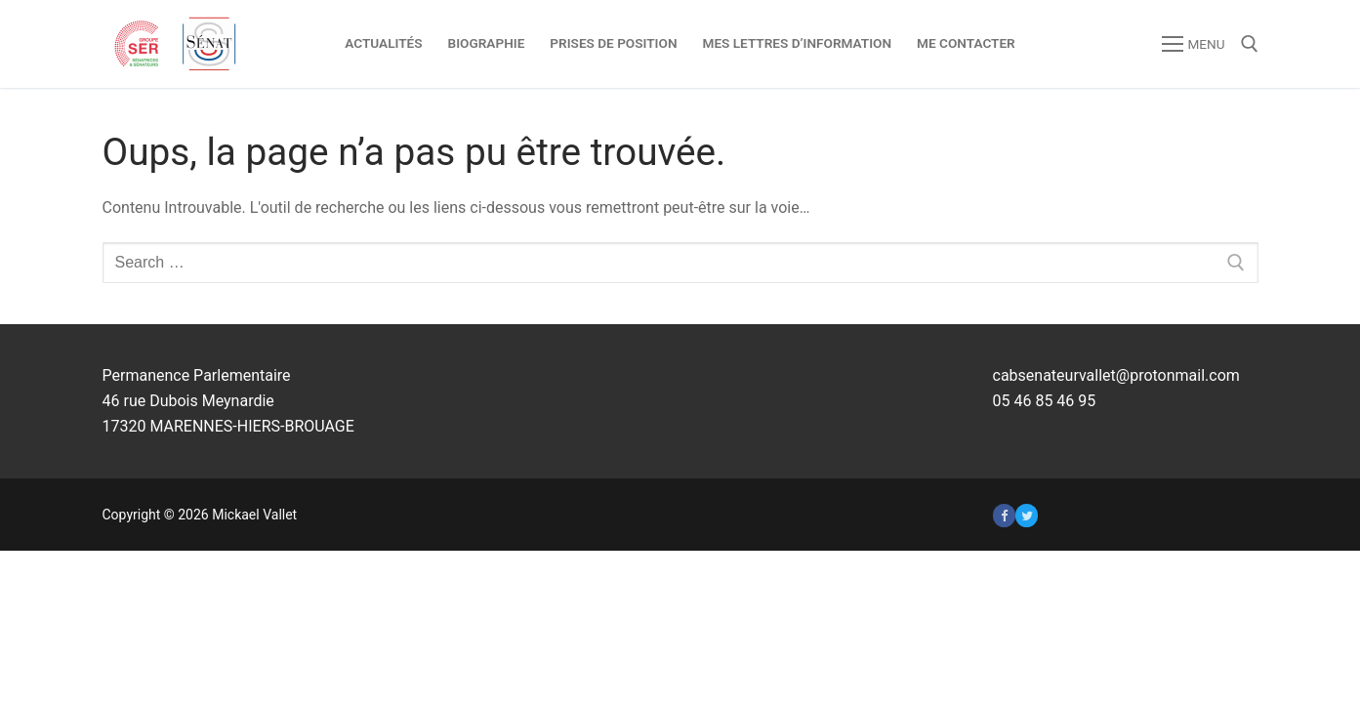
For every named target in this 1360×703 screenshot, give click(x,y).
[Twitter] (1026, 515)
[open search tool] (1249, 44)
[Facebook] (1004, 515)
